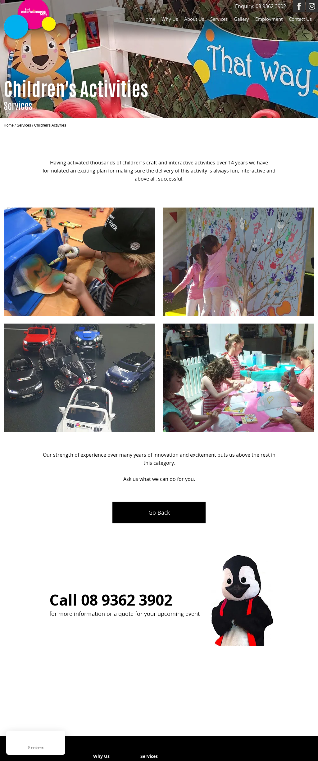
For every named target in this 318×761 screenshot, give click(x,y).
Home (148, 19)
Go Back (159, 512)
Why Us (169, 19)
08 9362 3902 (271, 6)
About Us (194, 19)
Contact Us (300, 19)
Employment (269, 19)
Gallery (241, 19)
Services (219, 19)
